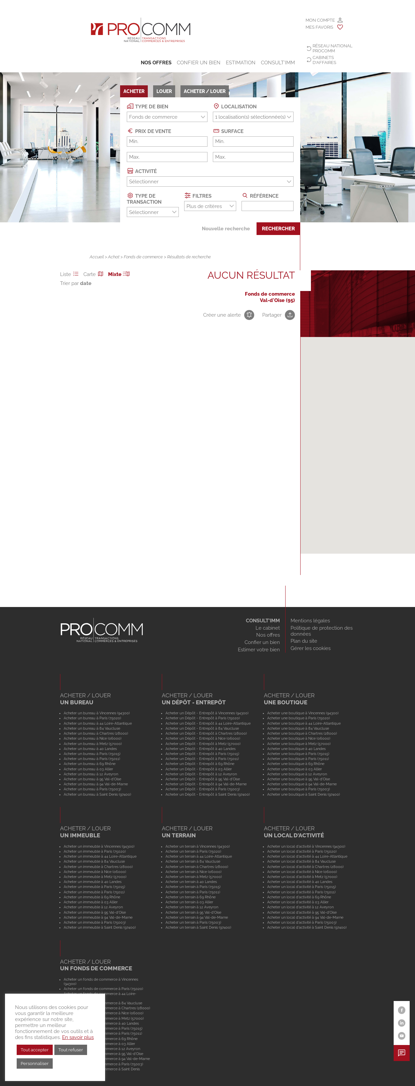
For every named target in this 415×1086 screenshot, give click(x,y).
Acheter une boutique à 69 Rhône (295, 764)
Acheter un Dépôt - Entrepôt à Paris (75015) (202, 754)
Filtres (198, 195)
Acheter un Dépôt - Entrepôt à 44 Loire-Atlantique (208, 723)
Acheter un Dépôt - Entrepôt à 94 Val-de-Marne (206, 784)
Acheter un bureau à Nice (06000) (92, 738)
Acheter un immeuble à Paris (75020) (95, 851)
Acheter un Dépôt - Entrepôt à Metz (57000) (203, 744)
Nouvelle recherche (226, 229)
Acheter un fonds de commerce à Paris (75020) (103, 989)
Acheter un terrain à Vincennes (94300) (197, 846)
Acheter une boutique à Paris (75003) (298, 789)
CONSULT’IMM (278, 63)
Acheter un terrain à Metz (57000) (193, 877)
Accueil (97, 256)
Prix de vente (149, 130)
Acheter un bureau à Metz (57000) (93, 744)
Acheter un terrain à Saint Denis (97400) (198, 927)
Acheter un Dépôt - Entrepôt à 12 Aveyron (201, 774)
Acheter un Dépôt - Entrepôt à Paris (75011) (202, 759)
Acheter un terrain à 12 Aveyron (191, 907)
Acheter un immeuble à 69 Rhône (92, 897)
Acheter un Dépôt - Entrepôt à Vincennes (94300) (207, 713)
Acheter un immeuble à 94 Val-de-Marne (98, 917)
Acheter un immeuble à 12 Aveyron (93, 907)
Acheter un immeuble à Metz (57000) (95, 877)
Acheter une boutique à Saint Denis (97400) (303, 794)
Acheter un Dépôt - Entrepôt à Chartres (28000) (206, 733)
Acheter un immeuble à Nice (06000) (95, 872)
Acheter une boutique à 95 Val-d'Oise (298, 779)
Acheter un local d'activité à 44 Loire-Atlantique (307, 856)
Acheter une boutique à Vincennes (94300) (303, 713)
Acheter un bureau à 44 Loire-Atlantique (98, 723)
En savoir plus (78, 1037)
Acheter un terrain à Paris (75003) (193, 922)
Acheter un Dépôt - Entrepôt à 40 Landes (200, 749)
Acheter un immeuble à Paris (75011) (94, 892)
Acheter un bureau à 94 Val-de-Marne (96, 784)
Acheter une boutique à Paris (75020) (298, 718)
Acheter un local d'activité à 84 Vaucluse (301, 861)
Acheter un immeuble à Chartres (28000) (98, 867)
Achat (113, 256)
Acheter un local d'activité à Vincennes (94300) (306, 846)
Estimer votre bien (259, 650)
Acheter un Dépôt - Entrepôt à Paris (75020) (202, 718)
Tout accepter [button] (35, 1049)
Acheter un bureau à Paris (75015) (92, 754)
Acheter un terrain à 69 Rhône (190, 897)
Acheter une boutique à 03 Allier (294, 769)
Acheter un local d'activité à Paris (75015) (301, 887)
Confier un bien (199, 63)
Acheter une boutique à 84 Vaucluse (298, 728)
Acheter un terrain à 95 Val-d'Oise (193, 912)
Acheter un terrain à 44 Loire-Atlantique (198, 856)
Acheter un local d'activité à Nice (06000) (302, 872)
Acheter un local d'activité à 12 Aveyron (300, 907)
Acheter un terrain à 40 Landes (191, 882)
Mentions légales (310, 621)
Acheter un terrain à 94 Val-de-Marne (196, 917)
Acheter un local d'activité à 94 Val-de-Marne (305, 917)
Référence (260, 195)
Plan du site (304, 641)
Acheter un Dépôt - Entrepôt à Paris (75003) (202, 789)
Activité (142, 170)
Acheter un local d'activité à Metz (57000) (302, 877)
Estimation (241, 63)
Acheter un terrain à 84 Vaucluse (192, 861)
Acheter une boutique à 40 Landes (296, 749)
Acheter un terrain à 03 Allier (189, 902)
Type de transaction (144, 198)
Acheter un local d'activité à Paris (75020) (302, 851)
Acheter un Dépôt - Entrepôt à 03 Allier (198, 769)
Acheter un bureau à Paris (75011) (92, 759)
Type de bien (147, 106)
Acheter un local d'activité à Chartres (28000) (305, 867)
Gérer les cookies (311, 648)
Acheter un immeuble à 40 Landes (92, 882)
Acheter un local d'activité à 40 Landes (299, 882)
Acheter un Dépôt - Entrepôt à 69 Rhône (199, 764)
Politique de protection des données (322, 631)
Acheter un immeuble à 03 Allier (91, 902)
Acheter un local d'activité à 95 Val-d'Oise (302, 912)
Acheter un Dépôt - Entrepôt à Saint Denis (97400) (207, 794)
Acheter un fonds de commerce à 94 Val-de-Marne (107, 1059)
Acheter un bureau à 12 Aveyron (91, 774)
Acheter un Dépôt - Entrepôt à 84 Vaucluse (202, 728)
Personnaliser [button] (35, 1063)
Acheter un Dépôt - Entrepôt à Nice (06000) (202, 738)
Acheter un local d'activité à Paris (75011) (301, 892)
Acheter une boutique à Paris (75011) (298, 759)
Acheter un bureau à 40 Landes (90, 749)
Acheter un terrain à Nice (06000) (193, 872)
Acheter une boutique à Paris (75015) (298, 754)
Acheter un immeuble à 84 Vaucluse (94, 861)
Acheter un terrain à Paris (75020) (193, 851)
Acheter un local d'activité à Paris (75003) (302, 922)
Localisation (235, 106)
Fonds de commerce (143, 256)
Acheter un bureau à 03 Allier (88, 769)
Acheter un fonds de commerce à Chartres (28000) (107, 1008)
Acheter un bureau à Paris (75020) (92, 718)
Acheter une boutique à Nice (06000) (298, 738)
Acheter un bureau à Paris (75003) (92, 789)
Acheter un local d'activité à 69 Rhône (299, 897)
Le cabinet (268, 628)
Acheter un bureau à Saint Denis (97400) (97, 794)
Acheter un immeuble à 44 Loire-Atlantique (100, 856)
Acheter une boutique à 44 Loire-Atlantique (304, 723)
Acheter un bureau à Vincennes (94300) (97, 713)
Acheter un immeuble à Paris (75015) (94, 887)
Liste (70, 274)
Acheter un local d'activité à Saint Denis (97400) (307, 927)
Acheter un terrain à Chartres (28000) (196, 867)
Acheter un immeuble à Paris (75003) (95, 922)
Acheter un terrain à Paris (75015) (193, 887)
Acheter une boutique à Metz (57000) (299, 744)
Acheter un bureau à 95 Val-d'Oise (92, 779)
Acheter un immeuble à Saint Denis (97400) (100, 927)
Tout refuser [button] (70, 1049)
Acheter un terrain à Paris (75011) (192, 892)
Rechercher (278, 229)
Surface (228, 130)
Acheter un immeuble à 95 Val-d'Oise (95, 912)
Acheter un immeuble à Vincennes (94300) (99, 846)
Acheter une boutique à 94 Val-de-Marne (302, 784)
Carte (94, 274)
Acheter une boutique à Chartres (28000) (302, 733)
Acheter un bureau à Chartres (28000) (96, 733)
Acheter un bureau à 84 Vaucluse (92, 728)
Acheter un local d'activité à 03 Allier (298, 902)
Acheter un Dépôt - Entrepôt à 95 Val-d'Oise (202, 779)
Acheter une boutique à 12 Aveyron (297, 774)
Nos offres (156, 63)
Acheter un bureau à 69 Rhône (89, 764)
